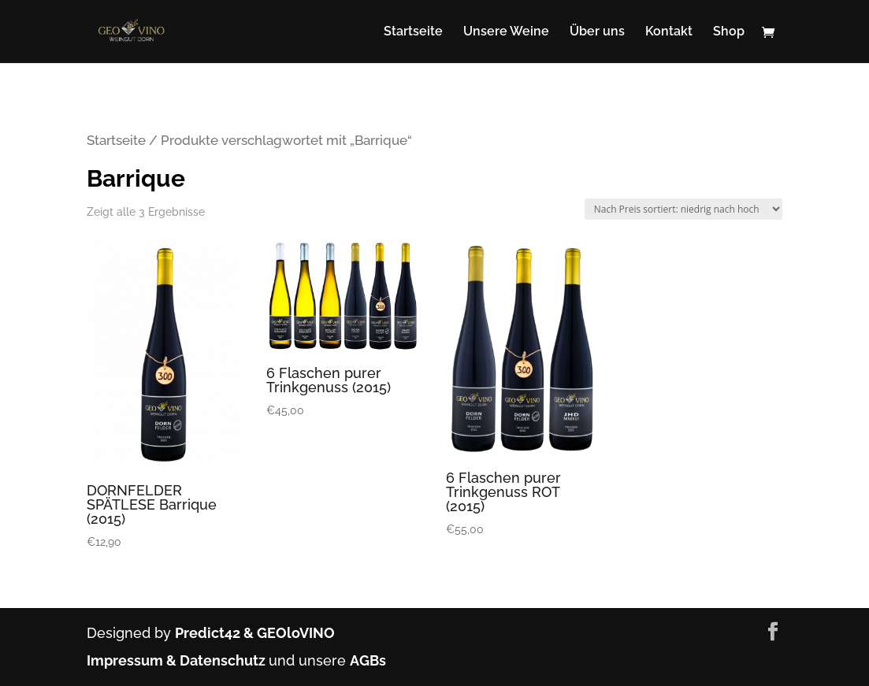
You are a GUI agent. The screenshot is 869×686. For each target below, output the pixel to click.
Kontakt (669, 32)
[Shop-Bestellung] (683, 209)
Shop (729, 32)
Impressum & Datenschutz (178, 660)
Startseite (413, 32)
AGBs (368, 660)
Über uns (597, 32)
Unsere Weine (506, 32)
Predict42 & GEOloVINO (255, 633)
